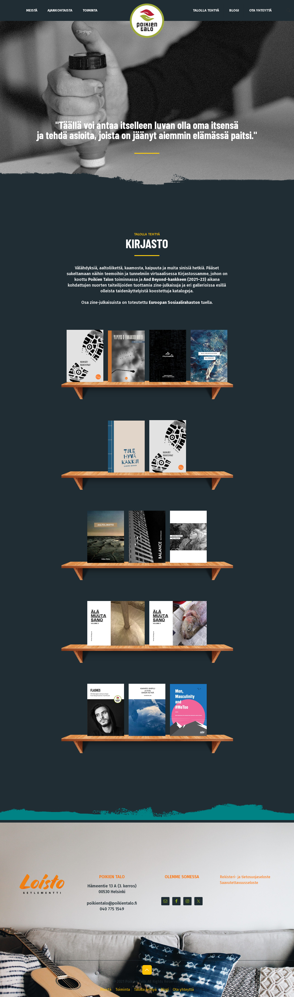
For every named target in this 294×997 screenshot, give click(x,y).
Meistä (105, 989)
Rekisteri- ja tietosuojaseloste (245, 877)
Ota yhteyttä (183, 989)
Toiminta (122, 989)
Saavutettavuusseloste (239, 882)
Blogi (165, 989)
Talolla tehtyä (145, 989)
